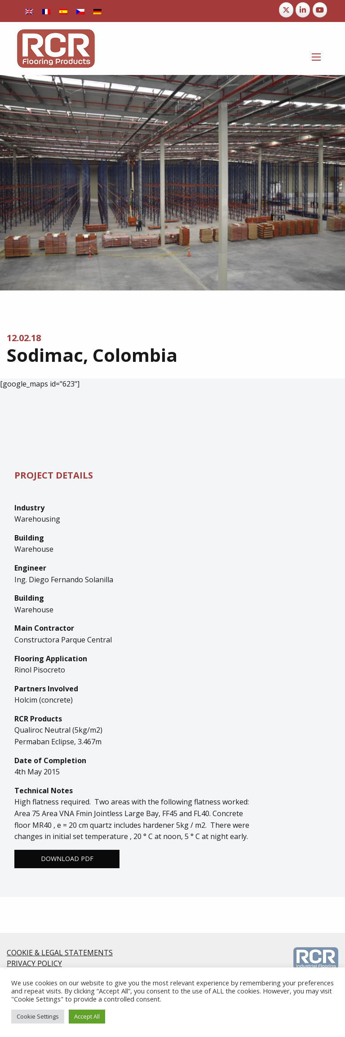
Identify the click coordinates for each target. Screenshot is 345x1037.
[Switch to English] (29, 11)
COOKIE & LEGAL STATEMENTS (60, 953)
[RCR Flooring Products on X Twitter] (286, 10)
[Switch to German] (97, 11)
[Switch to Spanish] (63, 11)
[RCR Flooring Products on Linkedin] (303, 10)
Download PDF (67, 858)
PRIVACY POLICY (34, 963)
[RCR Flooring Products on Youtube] (320, 10)
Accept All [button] (87, 1016)
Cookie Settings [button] (38, 1016)
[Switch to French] (46, 11)
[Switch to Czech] (80, 11)
